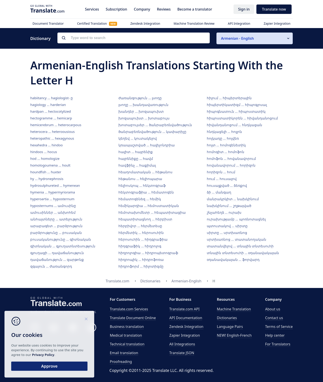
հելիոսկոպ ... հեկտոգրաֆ (142, 185)
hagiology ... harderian (48, 104)
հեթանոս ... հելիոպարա (140, 178)
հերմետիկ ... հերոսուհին (141, 232)
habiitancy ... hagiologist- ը (51, 98)
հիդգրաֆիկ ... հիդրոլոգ (139, 246)
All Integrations (182, 344)
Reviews (163, 9)
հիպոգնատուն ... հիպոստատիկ (236, 111)
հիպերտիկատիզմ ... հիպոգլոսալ (237, 104)
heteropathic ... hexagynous (52, 138)
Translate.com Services (129, 309)
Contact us (274, 317)
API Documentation (185, 317)
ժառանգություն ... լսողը (140, 98)
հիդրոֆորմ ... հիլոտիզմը (141, 266)
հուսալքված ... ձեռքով (227, 185)
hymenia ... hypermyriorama (52, 192)
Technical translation (127, 344)
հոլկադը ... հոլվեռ (223, 138)
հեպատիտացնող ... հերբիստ (145, 219)
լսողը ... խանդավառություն (143, 104)
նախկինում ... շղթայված (229, 205)
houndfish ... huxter (45, 172)
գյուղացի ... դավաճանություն (57, 252)
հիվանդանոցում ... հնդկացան (234, 125)
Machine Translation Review (194, 23)
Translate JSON (181, 352)
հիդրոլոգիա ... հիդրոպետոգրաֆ (148, 252)
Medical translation (126, 335)
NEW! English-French (234, 335)
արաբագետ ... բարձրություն (56, 226)
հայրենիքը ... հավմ (135, 158)
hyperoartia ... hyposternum (52, 199)
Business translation (127, 326)
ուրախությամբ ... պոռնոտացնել (236, 219)
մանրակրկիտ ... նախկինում (233, 199)
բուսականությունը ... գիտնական (60, 239)
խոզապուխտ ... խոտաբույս (144, 118)
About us (272, 309)
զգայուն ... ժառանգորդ (51, 266)
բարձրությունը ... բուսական (56, 232)
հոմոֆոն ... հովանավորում (231, 158)
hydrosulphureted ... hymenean (55, 185)
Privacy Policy (43, 354)
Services (92, 9)
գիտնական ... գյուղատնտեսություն (62, 246)
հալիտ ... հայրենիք (135, 151)
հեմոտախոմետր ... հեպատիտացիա (152, 212)
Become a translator (194, 9)
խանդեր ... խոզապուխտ (141, 111)
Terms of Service (279, 326)
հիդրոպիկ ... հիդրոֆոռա (141, 259)
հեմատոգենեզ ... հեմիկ (139, 199)
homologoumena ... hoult (50, 165)
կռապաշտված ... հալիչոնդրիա (146, 145)
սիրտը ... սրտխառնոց (227, 232)
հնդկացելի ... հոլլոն (224, 131)
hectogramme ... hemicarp (51, 118)
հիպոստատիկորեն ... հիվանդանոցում (242, 118)
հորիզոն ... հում (221, 172)
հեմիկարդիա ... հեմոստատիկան (148, 205)
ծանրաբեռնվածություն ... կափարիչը (152, 131)
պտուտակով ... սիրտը (227, 226)
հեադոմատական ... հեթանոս (145, 172)
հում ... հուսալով (222, 178)
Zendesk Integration (145, 23)
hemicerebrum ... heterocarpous (55, 125)
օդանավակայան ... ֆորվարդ (233, 259)
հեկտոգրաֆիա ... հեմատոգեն (146, 192)
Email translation (124, 352)
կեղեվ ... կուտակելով (137, 138)
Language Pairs (230, 326)
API (184, 309)
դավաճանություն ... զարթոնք (57, 259)
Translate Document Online (133, 317)
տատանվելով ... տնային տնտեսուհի (240, 246)
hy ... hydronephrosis (46, 178)
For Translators (277, 344)
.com (47, 10)
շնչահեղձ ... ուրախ (224, 212)
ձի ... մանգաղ (219, 192)
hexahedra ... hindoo (46, 145)
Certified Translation (97, 23)
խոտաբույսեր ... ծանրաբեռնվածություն (155, 125)
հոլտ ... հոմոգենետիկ (226, 145)
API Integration (239, 23)
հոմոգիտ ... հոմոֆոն (225, 151)
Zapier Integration (277, 23)
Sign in (244, 9)
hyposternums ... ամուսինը (53, 205)
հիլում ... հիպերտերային (229, 98)
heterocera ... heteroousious (52, 131)
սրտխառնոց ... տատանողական (236, 239)
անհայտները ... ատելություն (56, 219)
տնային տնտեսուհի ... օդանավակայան (243, 252)
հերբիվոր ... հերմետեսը (140, 226)
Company (142, 9)
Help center (275, 335)
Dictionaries (227, 317)
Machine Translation (234, 309)
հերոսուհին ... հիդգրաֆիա (143, 239)
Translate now (274, 9)
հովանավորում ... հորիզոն (231, 165)
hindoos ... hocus (43, 151)
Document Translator (48, 23)
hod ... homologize (44, 158)
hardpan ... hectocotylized (50, 111)
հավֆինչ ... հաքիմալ (137, 165)
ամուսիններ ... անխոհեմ (53, 212)
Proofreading (121, 361)
